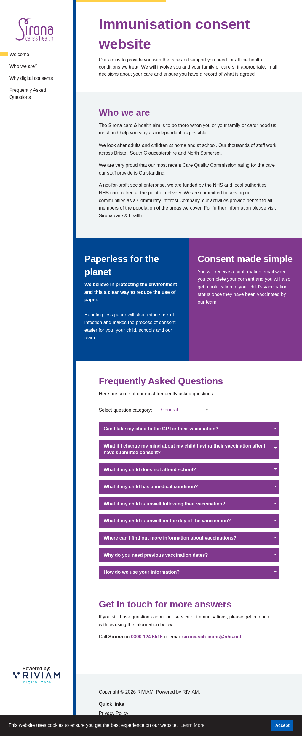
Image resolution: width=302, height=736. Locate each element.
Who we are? (23, 66)
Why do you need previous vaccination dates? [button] (155, 555)
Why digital (31, 78)
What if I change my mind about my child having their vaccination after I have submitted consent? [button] (184, 449)
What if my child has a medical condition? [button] (150, 486)
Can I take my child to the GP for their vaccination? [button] (160, 428)
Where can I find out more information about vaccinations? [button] (169, 537)
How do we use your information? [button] (141, 572)
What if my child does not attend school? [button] (149, 469)
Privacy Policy (113, 713)
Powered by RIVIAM (177, 691)
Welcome (19, 54)
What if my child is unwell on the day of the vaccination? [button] (167, 520)
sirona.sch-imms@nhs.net (212, 636)
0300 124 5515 (147, 636)
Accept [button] (282, 725)
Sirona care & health (120, 215)
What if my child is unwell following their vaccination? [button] (164, 503)
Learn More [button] (192, 725)
